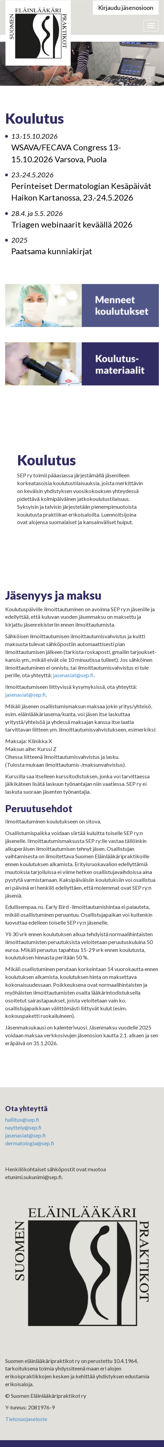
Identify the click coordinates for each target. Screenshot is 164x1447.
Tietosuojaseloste (26, 1419)
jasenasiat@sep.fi (73, 675)
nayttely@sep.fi (23, 1127)
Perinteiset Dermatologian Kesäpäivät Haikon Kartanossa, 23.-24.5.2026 (81, 186)
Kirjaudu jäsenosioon (125, 7)
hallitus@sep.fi (22, 1119)
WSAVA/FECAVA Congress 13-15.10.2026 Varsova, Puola (66, 148)
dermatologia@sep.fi (29, 1143)
